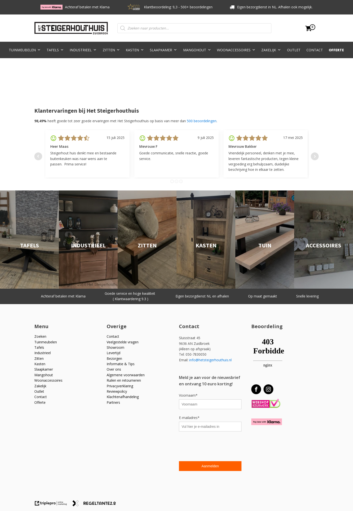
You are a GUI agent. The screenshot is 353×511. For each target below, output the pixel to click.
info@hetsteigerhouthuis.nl (210, 360)
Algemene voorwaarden (126, 375)
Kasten (135, 50)
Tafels (55, 50)
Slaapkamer (163, 50)
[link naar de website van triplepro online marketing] (53, 505)
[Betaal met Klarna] (266, 421)
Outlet (294, 50)
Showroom (115, 347)
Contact (314, 50)
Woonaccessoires (236, 50)
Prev (38, 156)
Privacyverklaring (120, 386)
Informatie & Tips (121, 364)
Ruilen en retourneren (124, 380)
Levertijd (113, 352)
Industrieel (83, 50)
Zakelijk (271, 50)
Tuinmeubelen (25, 50)
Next (315, 156)
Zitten (111, 50)
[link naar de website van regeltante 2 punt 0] (96, 505)
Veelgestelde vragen (123, 342)
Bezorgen (114, 358)
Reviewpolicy (117, 391)
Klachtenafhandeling (123, 396)
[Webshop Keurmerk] (265, 403)
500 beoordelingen (201, 121)
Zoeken (40, 336)
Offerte (336, 50)
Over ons (114, 369)
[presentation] (216, 447)
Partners (113, 402)
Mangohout (197, 50)
